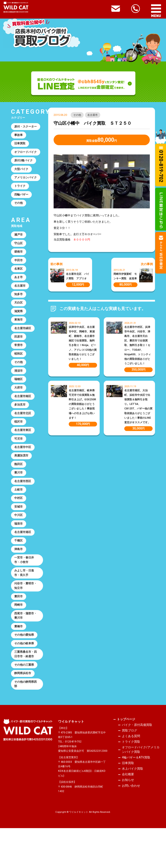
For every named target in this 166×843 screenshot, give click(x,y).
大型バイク (21, 170)
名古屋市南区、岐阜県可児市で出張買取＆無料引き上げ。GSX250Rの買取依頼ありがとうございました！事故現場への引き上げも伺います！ (82, 404)
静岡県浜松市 (22, 687)
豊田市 (18, 608)
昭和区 (18, 359)
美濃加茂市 (21, 464)
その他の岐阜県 (24, 657)
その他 (77, 114)
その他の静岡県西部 (25, 699)
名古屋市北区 (22, 420)
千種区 (18, 551)
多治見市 (20, 411)
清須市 (18, 376)
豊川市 (18, 481)
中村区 (18, 507)
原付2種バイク (23, 161)
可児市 (18, 446)
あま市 (18, 280)
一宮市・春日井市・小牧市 (24, 571)
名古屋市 (93, 114)
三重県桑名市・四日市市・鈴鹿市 (25, 668)
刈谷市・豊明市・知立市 (25, 598)
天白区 (18, 307)
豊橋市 (18, 639)
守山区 (18, 246)
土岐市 (18, 499)
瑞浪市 (18, 534)
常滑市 (18, 350)
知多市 (18, 298)
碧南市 (18, 254)
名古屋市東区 (22, 438)
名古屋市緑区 (22, 333)
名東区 (18, 272)
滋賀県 (18, 315)
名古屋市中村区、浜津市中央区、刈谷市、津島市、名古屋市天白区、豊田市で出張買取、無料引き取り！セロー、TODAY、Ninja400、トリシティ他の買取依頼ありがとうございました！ (137, 345)
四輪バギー (21, 196)
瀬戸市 (18, 237)
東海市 (18, 324)
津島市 (18, 560)
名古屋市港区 (22, 542)
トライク (20, 187)
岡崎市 (18, 617)
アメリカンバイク (25, 179)
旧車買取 (20, 144)
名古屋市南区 (22, 403)
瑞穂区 (18, 385)
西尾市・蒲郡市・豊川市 (25, 628)
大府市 (18, 394)
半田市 (18, 263)
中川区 (18, 525)
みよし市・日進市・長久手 (24, 584)
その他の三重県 (24, 679)
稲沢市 (18, 429)
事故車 (18, 135)
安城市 (18, 516)
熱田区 (18, 472)
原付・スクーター (25, 126)
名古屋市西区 (22, 490)
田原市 (18, 342)
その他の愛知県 (24, 648)
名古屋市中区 (22, 455)
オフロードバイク (25, 152)
